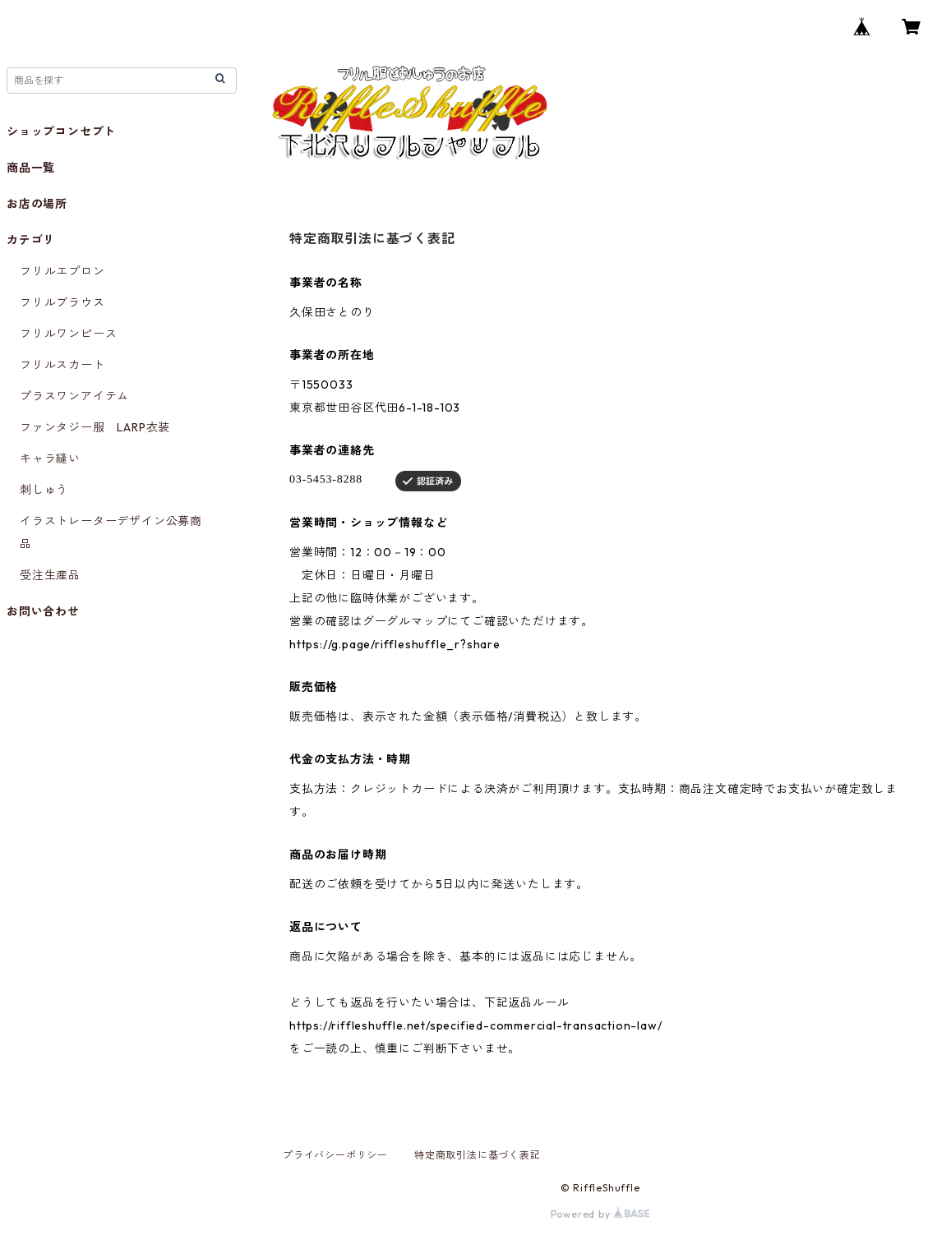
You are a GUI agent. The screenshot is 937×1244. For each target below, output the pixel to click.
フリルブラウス (62, 302)
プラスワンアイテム (74, 396)
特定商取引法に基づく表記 (477, 1155)
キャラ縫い (50, 458)
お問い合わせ (43, 611)
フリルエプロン (62, 271)
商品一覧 (31, 167)
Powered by (600, 1214)
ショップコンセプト (61, 131)
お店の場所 (37, 203)
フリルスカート (62, 364)
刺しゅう (44, 489)
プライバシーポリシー (335, 1155)
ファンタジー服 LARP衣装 (95, 427)
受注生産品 (50, 575)
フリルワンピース (68, 333)
